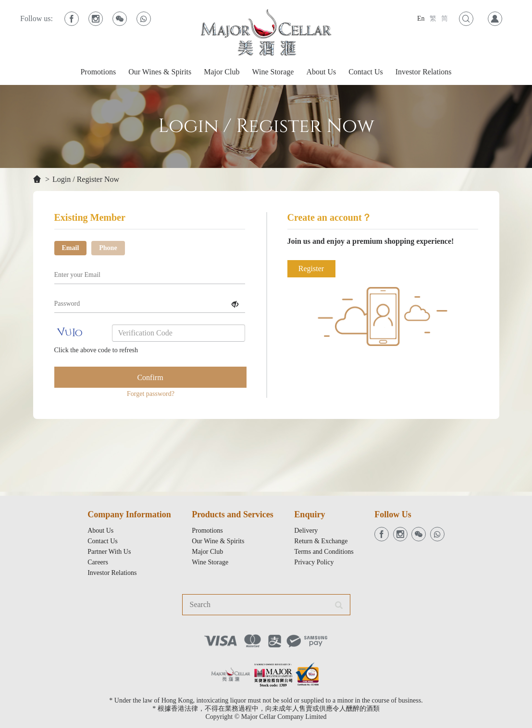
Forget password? (150, 393)
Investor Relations (424, 72)
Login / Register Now (85, 179)
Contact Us (365, 72)
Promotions (98, 72)
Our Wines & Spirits (159, 72)
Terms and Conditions (323, 551)
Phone (108, 247)
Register (311, 268)
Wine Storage (273, 72)
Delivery (306, 530)
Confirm (150, 377)
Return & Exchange (320, 541)
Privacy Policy (314, 562)
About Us (321, 72)
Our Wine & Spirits (218, 541)
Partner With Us (109, 551)
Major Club (221, 72)
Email (70, 247)
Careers (97, 562)
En (421, 18)
